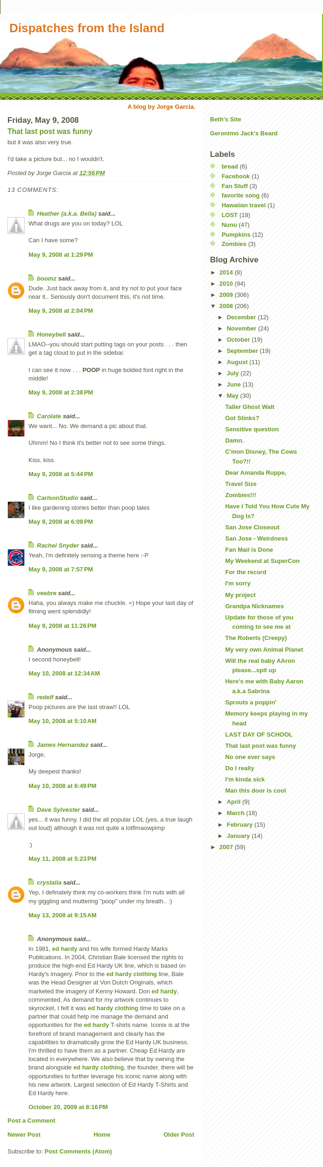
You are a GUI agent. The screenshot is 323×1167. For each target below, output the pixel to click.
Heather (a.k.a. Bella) (67, 213)
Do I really (239, 768)
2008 (227, 305)
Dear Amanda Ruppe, (255, 472)
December (242, 317)
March (236, 812)
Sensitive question (252, 429)
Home (101, 1134)
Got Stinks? (242, 418)
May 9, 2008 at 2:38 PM (60, 392)
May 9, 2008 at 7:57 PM (60, 569)
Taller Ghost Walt (249, 406)
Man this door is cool (255, 790)
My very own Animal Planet (264, 649)
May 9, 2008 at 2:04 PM (60, 310)
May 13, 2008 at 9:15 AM (62, 915)
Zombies (234, 243)
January (239, 835)
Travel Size (240, 483)
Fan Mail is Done (249, 549)
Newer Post (24, 1134)
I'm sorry (237, 583)
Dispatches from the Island (86, 28)
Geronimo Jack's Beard (244, 133)
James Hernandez (63, 744)
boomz (46, 278)
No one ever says (250, 756)
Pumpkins (236, 234)
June (235, 384)
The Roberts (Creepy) (256, 637)
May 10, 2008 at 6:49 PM (62, 785)
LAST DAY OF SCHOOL (258, 734)
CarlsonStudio (57, 497)
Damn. (234, 440)
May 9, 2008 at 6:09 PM (60, 521)
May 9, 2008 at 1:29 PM (60, 254)
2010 (227, 283)
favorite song (241, 195)
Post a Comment (31, 1120)
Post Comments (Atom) (78, 1151)
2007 (227, 847)
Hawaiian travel (244, 205)
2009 (227, 294)
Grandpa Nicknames (254, 606)
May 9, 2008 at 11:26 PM (62, 625)
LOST (230, 214)
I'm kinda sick (245, 779)
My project (240, 594)
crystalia (49, 882)
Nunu (229, 224)
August (238, 362)
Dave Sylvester (58, 809)
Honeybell (51, 334)
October (239, 339)
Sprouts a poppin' (250, 702)
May (233, 395)
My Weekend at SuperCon (262, 560)
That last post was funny (49, 131)
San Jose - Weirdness (256, 538)
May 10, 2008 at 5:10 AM (62, 720)
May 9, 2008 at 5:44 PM (60, 474)
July (234, 373)
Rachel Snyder (58, 545)
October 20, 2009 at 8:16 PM (68, 1107)
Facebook (236, 176)
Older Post (178, 1134)
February (240, 824)
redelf (45, 697)
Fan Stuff (235, 186)
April (234, 801)
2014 (227, 272)
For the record (245, 572)
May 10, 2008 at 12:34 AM (64, 673)
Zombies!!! (240, 495)
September (243, 350)
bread (230, 166)
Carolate (49, 416)
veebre (46, 593)
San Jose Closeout (252, 527)
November (242, 328)
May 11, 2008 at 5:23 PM (62, 858)
